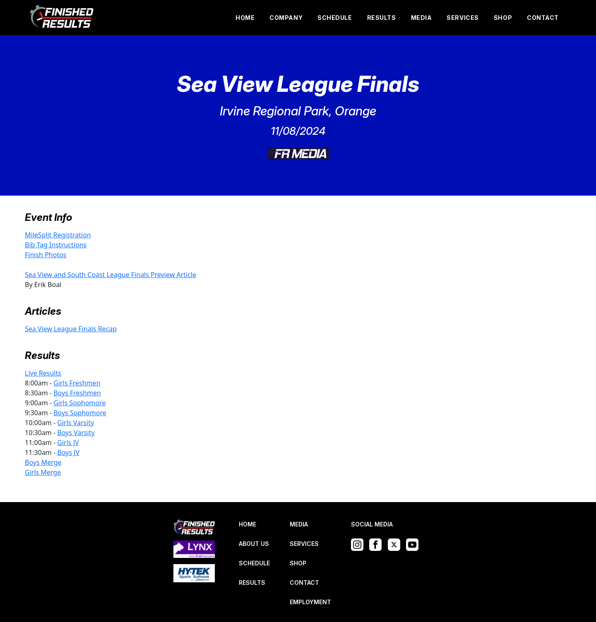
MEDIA (421, 17)
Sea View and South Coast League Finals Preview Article (110, 274)
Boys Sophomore (79, 412)
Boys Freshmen (77, 392)
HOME (245, 17)
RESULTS (381, 17)
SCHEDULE (334, 17)
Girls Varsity (75, 422)
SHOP (503, 17)
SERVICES (462, 17)
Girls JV (68, 442)
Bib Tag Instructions (56, 244)
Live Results (43, 373)
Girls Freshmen (76, 383)
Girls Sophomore (79, 402)
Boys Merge (43, 462)
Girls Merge (43, 472)
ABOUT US (254, 543)
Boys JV (68, 452)
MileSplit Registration (58, 234)
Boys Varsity (75, 432)
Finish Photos (46, 254)
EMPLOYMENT (310, 601)
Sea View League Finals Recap (71, 328)
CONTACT (543, 17)
